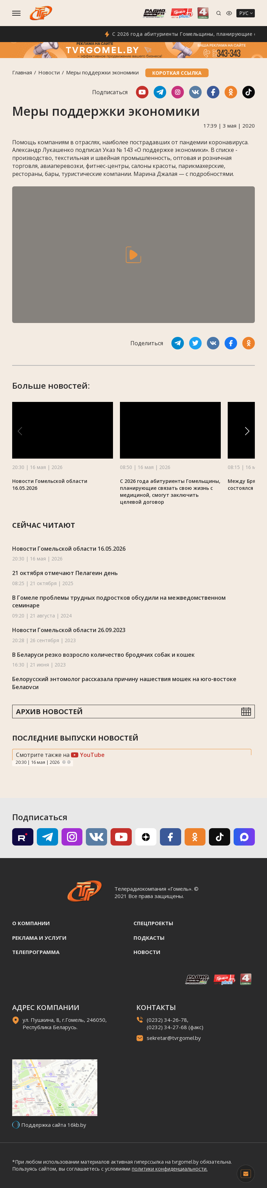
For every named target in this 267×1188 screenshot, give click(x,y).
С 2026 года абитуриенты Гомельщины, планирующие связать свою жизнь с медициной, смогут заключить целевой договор (170, 491)
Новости (49, 72)
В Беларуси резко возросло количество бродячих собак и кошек (103, 654)
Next (69, 762)
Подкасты (149, 937)
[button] (247, 431)
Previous (64, 762)
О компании (31, 923)
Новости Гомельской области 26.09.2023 (69, 630)
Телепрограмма (35, 951)
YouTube (88, 755)
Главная (22, 72)
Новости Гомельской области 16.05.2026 (69, 548)
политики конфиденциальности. (170, 1168)
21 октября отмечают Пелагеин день (65, 573)
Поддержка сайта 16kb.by (53, 1124)
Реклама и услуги (39, 937)
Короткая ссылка (177, 73)
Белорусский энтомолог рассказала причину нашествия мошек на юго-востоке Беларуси (124, 683)
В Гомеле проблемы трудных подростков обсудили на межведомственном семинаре (119, 601)
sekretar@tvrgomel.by (174, 1037)
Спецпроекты (153, 923)
